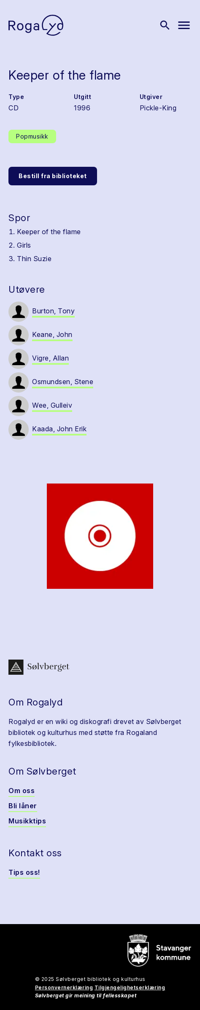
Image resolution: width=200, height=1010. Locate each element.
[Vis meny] (184, 25)
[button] (100, 536)
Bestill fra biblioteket (53, 175)
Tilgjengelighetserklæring (130, 987)
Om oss (21, 790)
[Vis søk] (165, 25)
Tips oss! (24, 872)
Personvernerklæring (64, 987)
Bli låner (22, 806)
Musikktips (27, 821)
